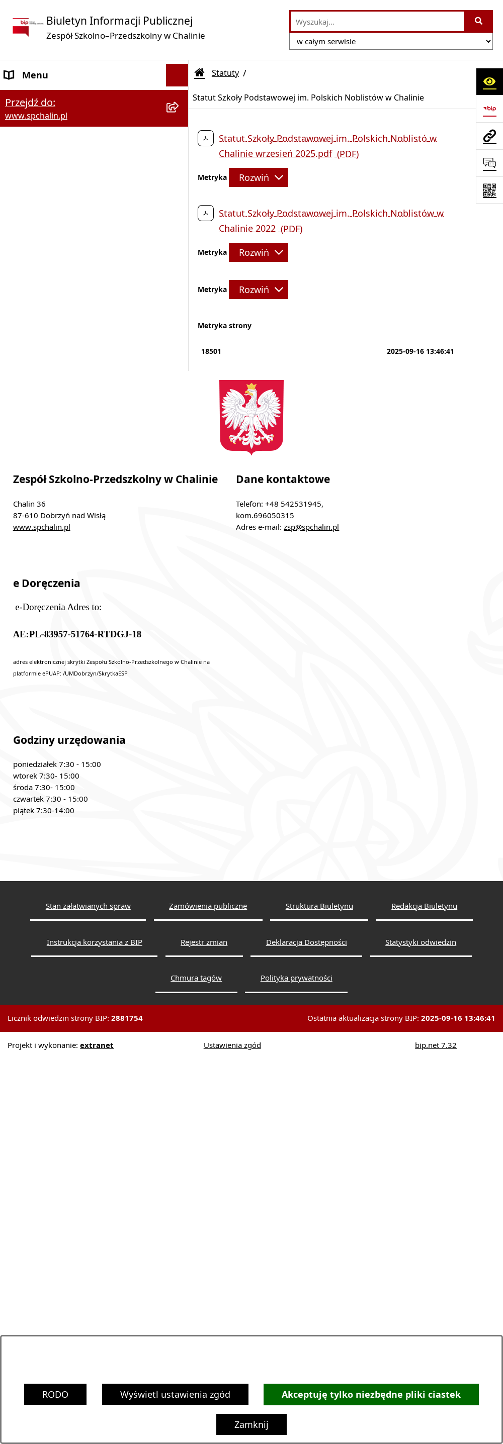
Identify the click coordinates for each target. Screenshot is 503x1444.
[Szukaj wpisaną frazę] (479, 21)
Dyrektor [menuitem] (23, 286)
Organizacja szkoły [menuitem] (44, 390)
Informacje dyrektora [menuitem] (50, 707)
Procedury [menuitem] (26, 435)
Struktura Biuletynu (319, 1302)
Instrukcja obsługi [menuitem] (43, 639)
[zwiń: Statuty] (179, 120)
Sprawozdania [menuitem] (34, 526)
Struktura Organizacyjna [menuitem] (56, 309)
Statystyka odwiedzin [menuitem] (50, 684)
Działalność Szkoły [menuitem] (43, 480)
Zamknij (251, 1424)
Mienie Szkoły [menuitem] (33, 548)
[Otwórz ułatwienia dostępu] (489, 81)
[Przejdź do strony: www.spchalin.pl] (489, 135)
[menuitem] (94, 156)
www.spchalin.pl (41, 923)
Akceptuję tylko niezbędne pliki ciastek (371, 1394)
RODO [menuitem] (18, 458)
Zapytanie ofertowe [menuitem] (46, 503)
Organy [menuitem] (20, 263)
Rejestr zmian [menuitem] (33, 661)
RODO (55, 1394)
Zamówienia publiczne (208, 1302)
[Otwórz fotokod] (489, 190)
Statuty (225, 72)
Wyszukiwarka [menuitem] (35, 594)
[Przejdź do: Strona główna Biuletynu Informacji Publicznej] (199, 73)
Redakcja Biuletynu (424, 1302)
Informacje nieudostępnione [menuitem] (65, 571)
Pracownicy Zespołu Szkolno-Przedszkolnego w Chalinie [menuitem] (66, 338)
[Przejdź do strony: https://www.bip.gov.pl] (489, 108)
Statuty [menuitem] (20, 120)
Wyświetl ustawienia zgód (175, 1394)
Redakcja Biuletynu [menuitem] (45, 616)
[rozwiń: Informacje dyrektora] (179, 707)
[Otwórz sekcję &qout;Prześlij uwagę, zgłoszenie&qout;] (489, 162)
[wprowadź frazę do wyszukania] (377, 21)
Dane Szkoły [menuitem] (30, 97)
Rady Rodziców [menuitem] (36, 367)
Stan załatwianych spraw (88, 1302)
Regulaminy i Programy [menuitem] (54, 413)
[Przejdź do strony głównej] (107, 27)
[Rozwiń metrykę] (258, 177)
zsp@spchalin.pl (311, 923)
